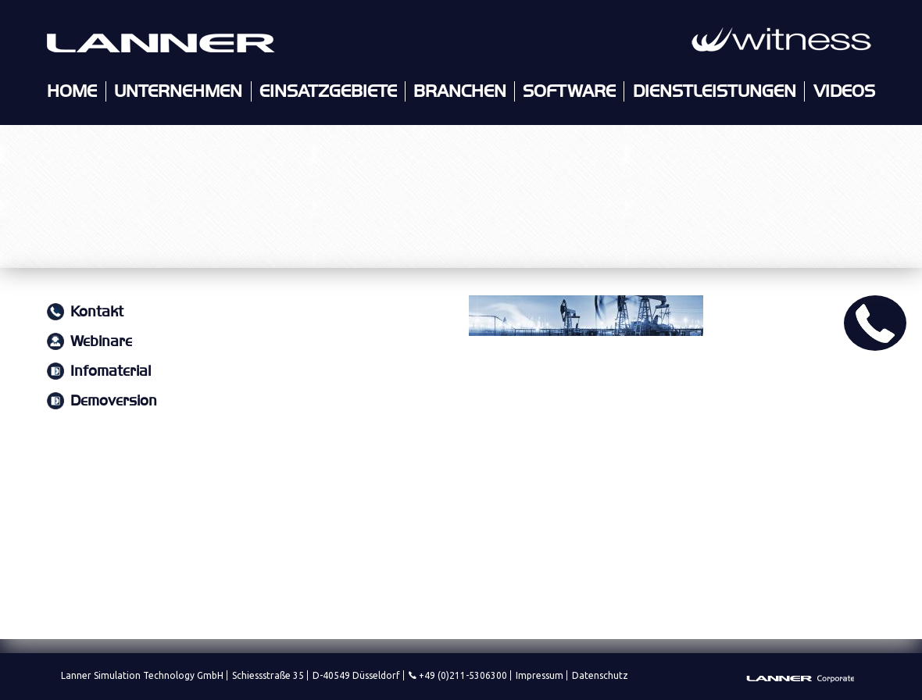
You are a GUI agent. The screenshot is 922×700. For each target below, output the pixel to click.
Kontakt (96, 312)
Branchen (459, 91)
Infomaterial (110, 371)
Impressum (539, 675)
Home (72, 91)
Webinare (101, 341)
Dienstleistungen (714, 91)
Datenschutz (600, 675)
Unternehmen (178, 91)
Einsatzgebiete (328, 91)
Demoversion (113, 401)
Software (569, 91)
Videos (844, 91)
